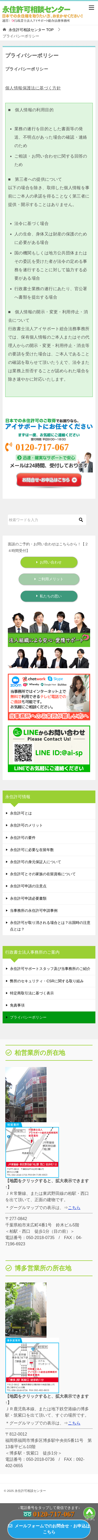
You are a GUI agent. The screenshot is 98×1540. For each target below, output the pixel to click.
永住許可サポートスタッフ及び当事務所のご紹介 (50, 969)
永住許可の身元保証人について (35, 862)
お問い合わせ (49, 562)
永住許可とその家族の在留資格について (43, 874)
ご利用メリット (49, 579)
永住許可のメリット (26, 825)
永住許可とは (21, 813)
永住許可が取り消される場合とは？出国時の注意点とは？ (50, 925)
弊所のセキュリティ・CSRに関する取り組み (47, 981)
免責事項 (17, 1005)
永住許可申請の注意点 (28, 886)
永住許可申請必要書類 (28, 898)
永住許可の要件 (23, 838)
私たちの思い (49, 596)
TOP (31, 30)
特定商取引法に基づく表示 (32, 993)
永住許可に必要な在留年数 (32, 850)
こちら (74, 1207)
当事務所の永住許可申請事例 (33, 910)
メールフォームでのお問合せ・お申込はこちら (49, 1529)
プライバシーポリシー (28, 1017)
